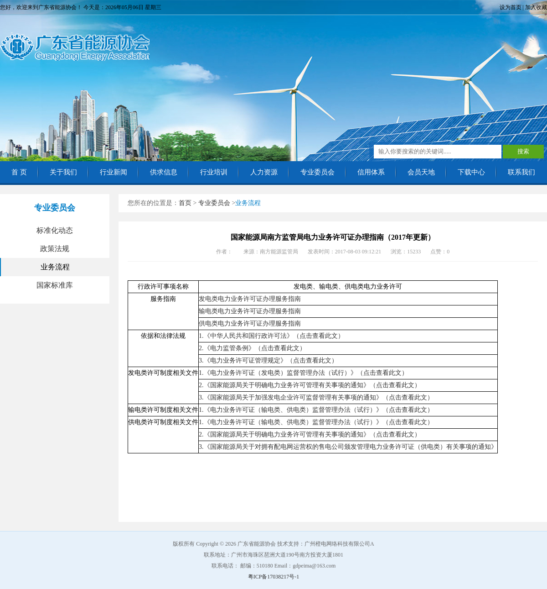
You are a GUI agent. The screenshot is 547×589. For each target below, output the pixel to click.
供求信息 (163, 172)
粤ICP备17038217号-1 (273, 576)
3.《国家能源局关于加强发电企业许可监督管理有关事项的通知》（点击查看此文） (316, 397)
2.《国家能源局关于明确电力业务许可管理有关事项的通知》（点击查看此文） (310, 385)
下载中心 (471, 172)
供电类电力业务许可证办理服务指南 (250, 323)
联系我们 (521, 172)
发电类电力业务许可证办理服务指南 (250, 298)
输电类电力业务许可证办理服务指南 (250, 311)
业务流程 (55, 267)
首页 (185, 203)
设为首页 (510, 7)
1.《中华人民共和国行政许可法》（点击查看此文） (271, 335)
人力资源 (264, 172)
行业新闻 (113, 172)
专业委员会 (317, 172)
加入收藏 (536, 7)
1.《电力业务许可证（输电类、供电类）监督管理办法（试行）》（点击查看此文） (316, 409)
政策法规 (54, 248)
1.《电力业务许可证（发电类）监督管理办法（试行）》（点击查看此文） (303, 372)
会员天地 (421, 172)
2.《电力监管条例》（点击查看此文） (252, 348)
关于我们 (63, 172)
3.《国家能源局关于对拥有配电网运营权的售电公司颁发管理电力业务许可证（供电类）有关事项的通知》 (348, 446)
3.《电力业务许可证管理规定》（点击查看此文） (268, 360)
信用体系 (371, 172)
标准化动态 (54, 230)
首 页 (19, 172)
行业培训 (213, 172)
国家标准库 (54, 285)
